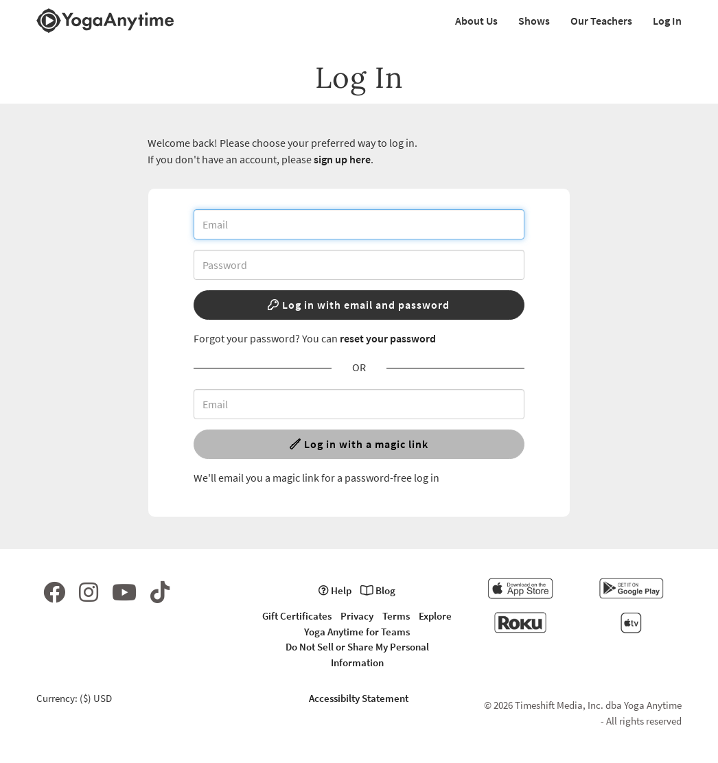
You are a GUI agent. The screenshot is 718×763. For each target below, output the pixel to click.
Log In (667, 20)
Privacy (356, 615)
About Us (476, 20)
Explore (435, 615)
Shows (534, 20)
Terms (396, 615)
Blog (377, 590)
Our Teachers (601, 20)
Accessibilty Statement (358, 698)
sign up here (342, 159)
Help (335, 590)
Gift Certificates (297, 615)
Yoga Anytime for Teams (357, 631)
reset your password (388, 338)
